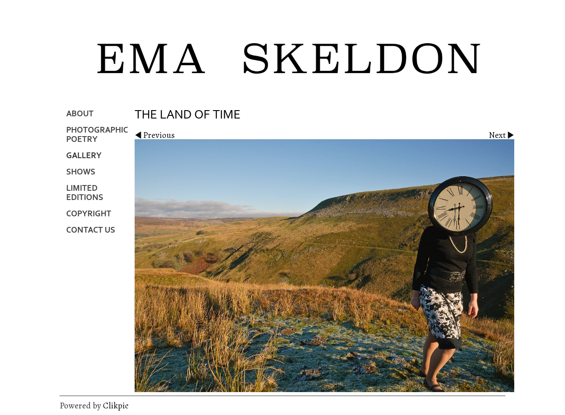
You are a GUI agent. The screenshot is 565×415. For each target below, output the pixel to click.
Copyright (88, 214)
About (80, 114)
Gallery (84, 155)
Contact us (90, 230)
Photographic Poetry (97, 135)
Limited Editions (84, 193)
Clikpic (115, 405)
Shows (80, 172)
